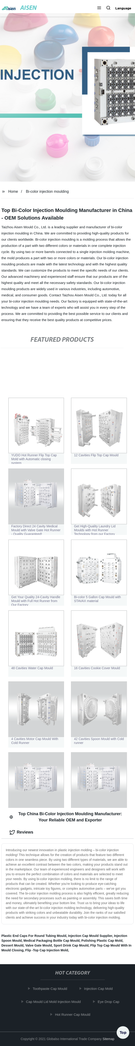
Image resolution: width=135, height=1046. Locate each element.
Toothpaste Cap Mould (51, 989)
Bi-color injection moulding (47, 191)
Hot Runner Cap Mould (73, 1014)
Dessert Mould (12, 945)
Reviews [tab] (21, 832)
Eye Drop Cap (109, 1002)
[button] (99, 8)
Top (123, 1032)
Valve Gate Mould (38, 945)
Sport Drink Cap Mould (71, 945)
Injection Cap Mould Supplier (90, 936)
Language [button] (123, 8)
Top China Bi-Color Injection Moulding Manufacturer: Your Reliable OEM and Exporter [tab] (65, 817)
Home (13, 191)
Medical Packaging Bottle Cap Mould (51, 940)
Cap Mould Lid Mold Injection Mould (54, 1002)
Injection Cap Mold (99, 989)
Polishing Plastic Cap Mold (101, 940)
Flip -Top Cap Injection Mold (46, 950)
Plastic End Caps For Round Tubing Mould (33, 936)
